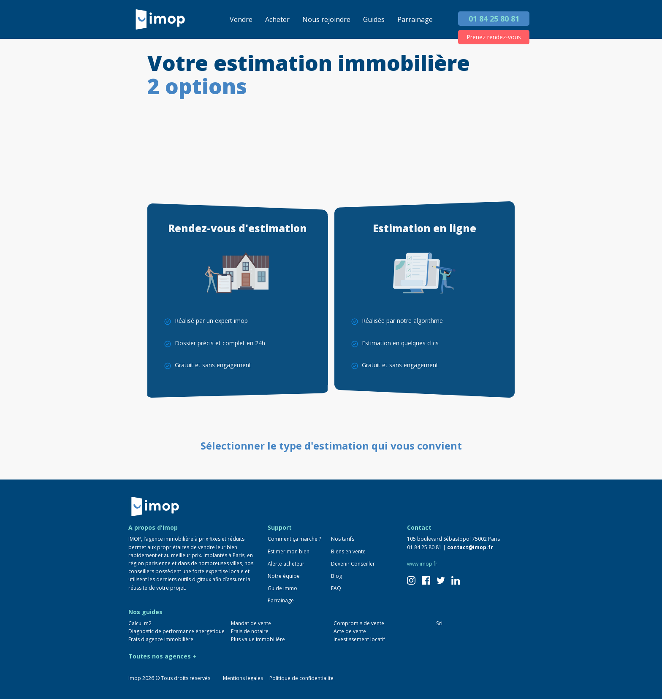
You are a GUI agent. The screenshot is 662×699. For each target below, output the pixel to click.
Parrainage (415, 19)
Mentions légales (243, 678)
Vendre (241, 19)
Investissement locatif (359, 639)
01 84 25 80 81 (494, 19)
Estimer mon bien (288, 551)
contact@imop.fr (470, 547)
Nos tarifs (342, 538)
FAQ (336, 588)
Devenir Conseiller (353, 563)
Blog (336, 576)
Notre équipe (284, 576)
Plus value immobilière (258, 639)
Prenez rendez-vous (494, 37)
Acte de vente (350, 631)
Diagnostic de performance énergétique (176, 631)
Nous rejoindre (326, 19)
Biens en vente (348, 551)
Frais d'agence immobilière (160, 639)
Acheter (277, 19)
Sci (439, 623)
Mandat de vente (251, 623)
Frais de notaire (250, 631)
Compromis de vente (359, 623)
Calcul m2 (140, 623)
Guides (374, 19)
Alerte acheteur (286, 563)
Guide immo (282, 588)
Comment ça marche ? (294, 538)
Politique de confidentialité (301, 678)
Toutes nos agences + (162, 656)
